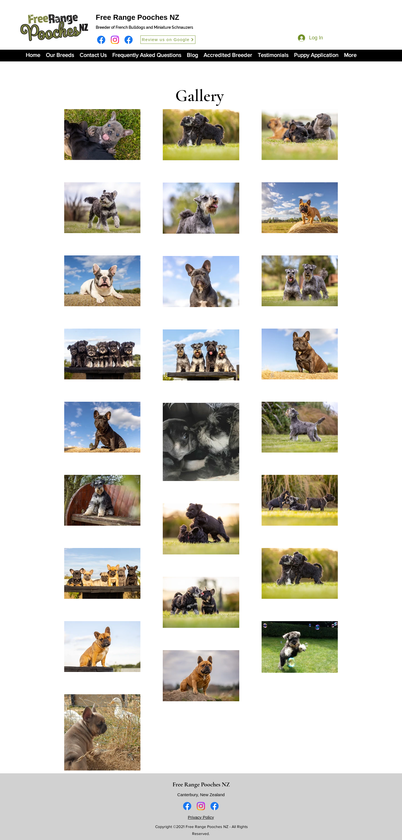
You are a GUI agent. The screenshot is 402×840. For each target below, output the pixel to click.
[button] (60, 55)
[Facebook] (101, 39)
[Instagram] (114, 39)
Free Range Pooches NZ (137, 17)
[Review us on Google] (167, 39)
